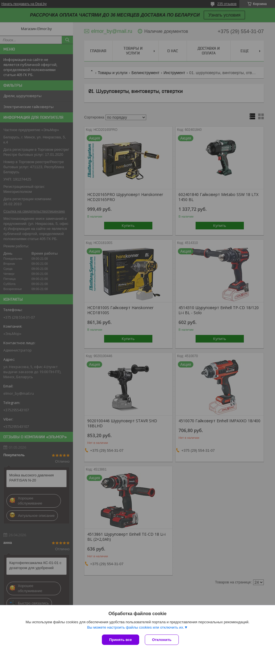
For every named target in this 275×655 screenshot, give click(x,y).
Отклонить (161, 640)
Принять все (120, 640)
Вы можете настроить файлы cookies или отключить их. (135, 627)
